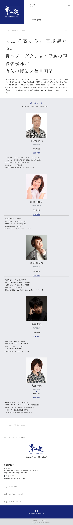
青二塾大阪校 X (11, 486)
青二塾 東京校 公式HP (12, 502)
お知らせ (35, 521)
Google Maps (10, 476)
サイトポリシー (44, 521)
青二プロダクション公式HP (14, 494)
